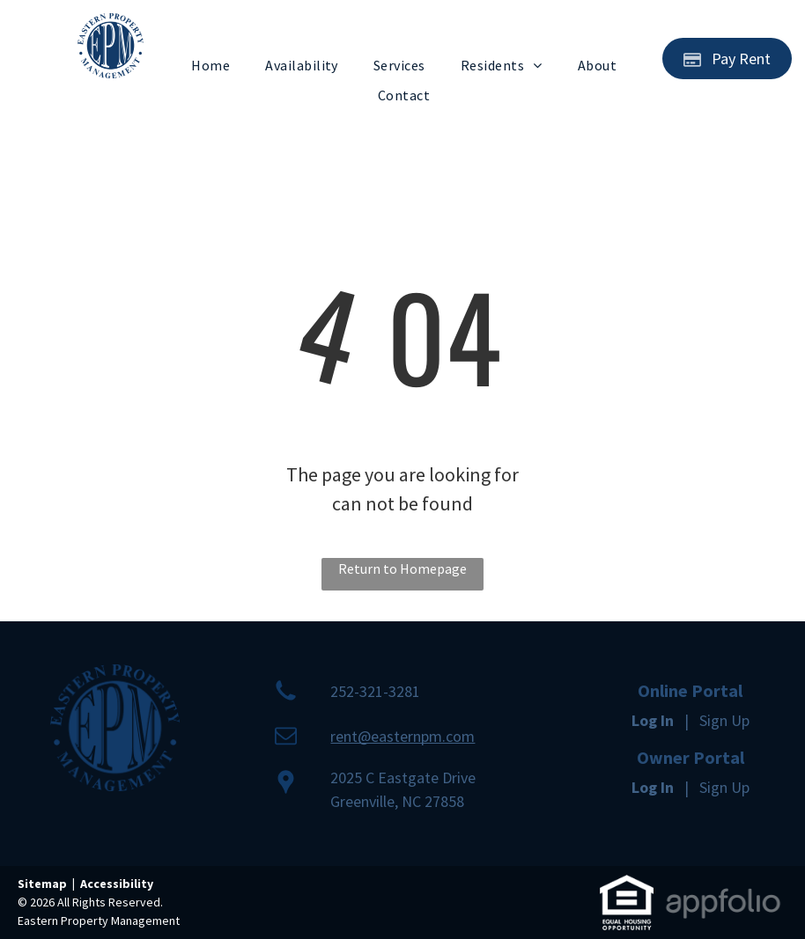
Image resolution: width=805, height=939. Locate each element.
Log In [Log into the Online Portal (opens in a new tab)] (652, 720)
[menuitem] (210, 65)
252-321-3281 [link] (375, 691)
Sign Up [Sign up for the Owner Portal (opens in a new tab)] (724, 787)
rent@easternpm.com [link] (402, 736)
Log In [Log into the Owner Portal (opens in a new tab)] (652, 787)
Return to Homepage (402, 568)
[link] (627, 887)
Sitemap (42, 883)
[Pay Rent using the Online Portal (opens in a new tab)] (727, 58)
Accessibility (116, 883)
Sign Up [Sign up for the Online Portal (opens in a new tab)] (724, 720)
